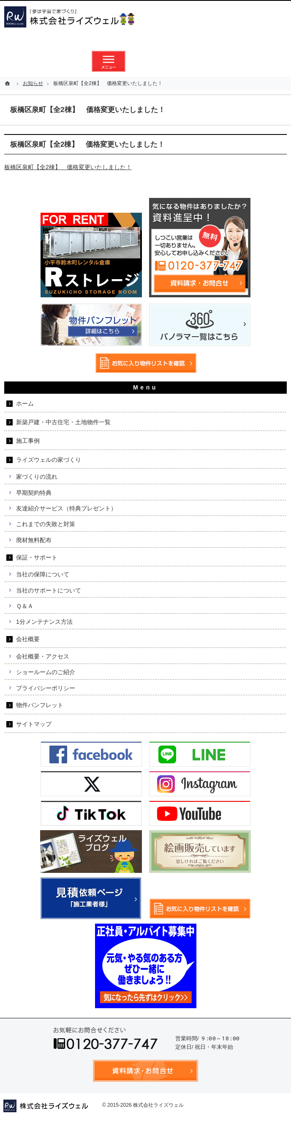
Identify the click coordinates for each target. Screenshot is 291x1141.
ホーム (25, 403)
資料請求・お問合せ (146, 61)
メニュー (108, 61)
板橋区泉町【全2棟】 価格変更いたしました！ (68, 167)
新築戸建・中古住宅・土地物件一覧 (63, 422)
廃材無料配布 (34, 540)
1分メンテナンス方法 (44, 621)
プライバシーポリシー (45, 688)
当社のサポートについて (48, 590)
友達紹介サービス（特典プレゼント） (66, 508)
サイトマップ (34, 724)
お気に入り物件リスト (183, 61)
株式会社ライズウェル (158, 1105)
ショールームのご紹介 (45, 672)
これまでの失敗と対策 (45, 524)
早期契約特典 (34, 492)
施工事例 (28, 440)
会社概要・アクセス (42, 656)
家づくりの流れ (36, 476)
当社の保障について (42, 574)
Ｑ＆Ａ (24, 606)
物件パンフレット (39, 705)
